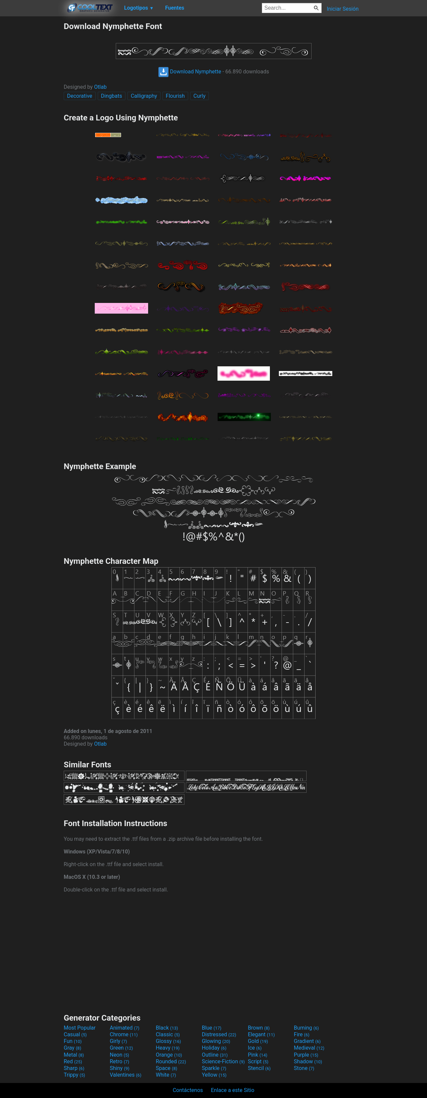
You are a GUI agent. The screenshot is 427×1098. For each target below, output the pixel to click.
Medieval (309, 1048)
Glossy (168, 1041)
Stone (304, 1068)
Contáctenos (188, 1090)
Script (258, 1061)
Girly (118, 1041)
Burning (306, 1028)
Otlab (100, 87)
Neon (119, 1055)
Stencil (259, 1068)
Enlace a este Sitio (232, 1090)
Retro (119, 1061)
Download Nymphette (189, 71)
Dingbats (111, 96)
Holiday (214, 1048)
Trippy (74, 1075)
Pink (258, 1055)
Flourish (175, 96)
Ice (255, 1048)
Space (166, 1068)
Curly (199, 96)
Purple (306, 1055)
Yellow (214, 1075)
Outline (215, 1055)
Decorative (79, 96)
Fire (302, 1034)
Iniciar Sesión (343, 9)
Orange (169, 1055)
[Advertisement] (31, 121)
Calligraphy (144, 96)
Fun (73, 1041)
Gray (72, 1048)
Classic (168, 1034)
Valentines (125, 1075)
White (166, 1075)
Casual (75, 1034)
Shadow (308, 1061)
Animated (124, 1028)
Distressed (219, 1034)
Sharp (74, 1068)
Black (167, 1028)
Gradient (307, 1041)
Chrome (124, 1034)
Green (121, 1048)
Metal (74, 1055)
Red (73, 1061)
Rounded (171, 1061)
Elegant (261, 1034)
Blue (212, 1028)
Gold (258, 1041)
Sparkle (214, 1068)
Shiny (119, 1068)
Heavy (167, 1048)
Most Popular (80, 1028)
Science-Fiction (223, 1061)
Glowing (216, 1041)
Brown (259, 1028)
